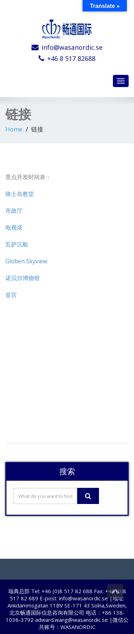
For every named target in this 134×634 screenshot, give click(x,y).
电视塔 (14, 227)
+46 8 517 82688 (71, 58)
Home (14, 129)
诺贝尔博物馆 (22, 278)
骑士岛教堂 (19, 194)
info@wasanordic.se (72, 47)
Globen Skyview (26, 261)
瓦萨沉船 (16, 244)
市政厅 (14, 211)
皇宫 (11, 295)
